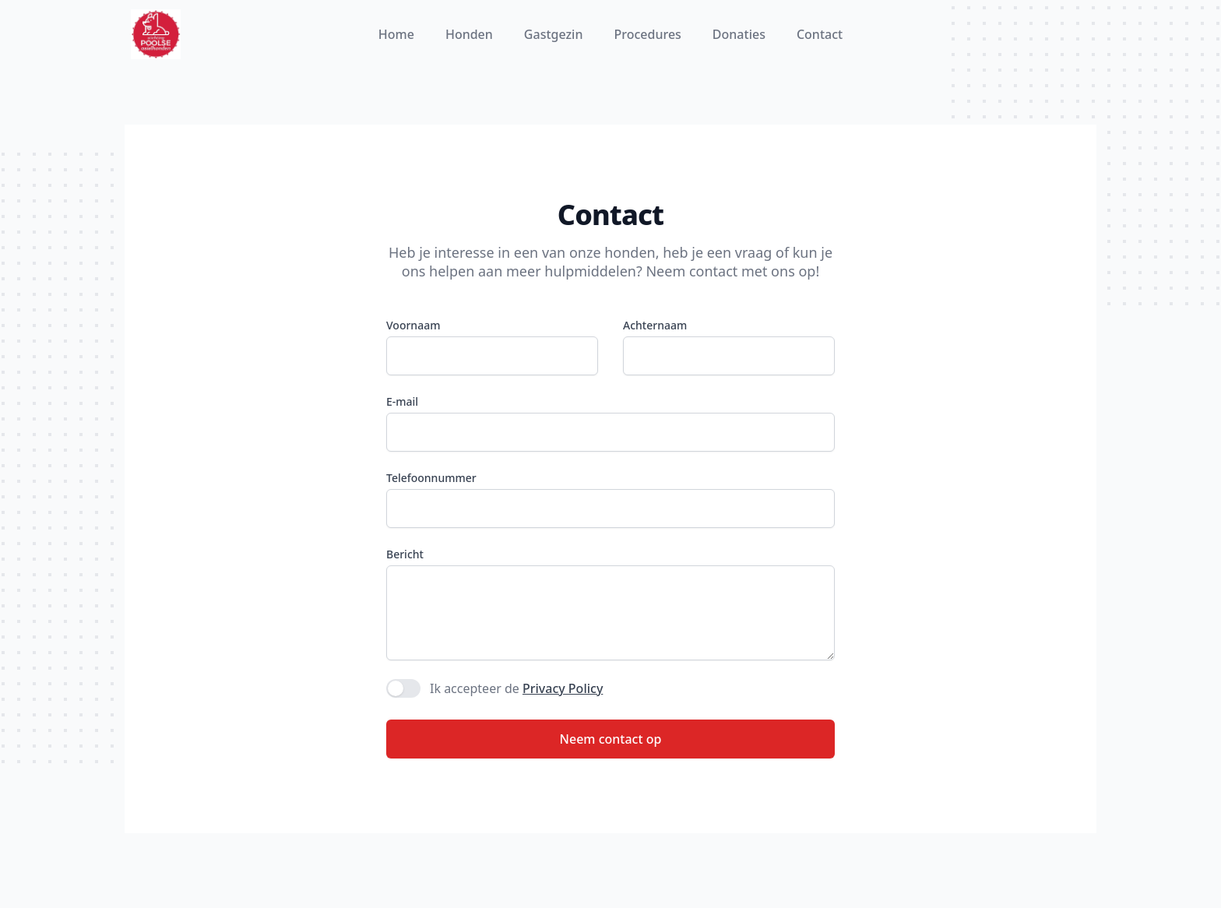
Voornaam (413, 325)
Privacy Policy (563, 688)
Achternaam (655, 325)
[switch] (403, 688)
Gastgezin (553, 34)
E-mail (402, 401)
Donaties (739, 34)
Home (396, 34)
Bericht (405, 554)
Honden (469, 34)
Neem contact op (611, 739)
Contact (820, 34)
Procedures (647, 34)
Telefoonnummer (431, 477)
